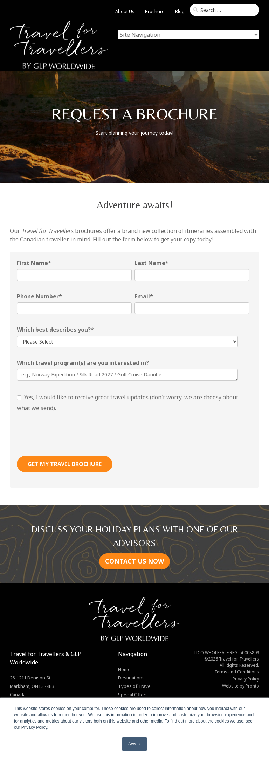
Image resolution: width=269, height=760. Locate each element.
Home (124, 669)
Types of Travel (135, 686)
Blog (180, 11)
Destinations (131, 678)
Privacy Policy (246, 679)
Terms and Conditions (236, 672)
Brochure (155, 11)
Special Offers (133, 694)
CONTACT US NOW (134, 561)
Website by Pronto (240, 686)
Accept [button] (134, 743)
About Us (124, 11)
